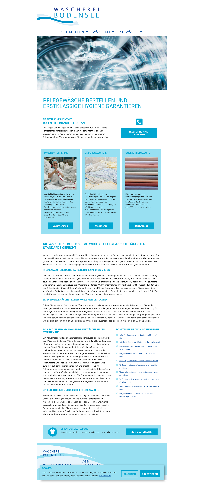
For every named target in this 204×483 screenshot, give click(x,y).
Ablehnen (129, 474)
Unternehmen (74, 31)
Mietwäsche (131, 31)
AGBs (86, 461)
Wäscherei (103, 31)
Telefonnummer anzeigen (139, 133)
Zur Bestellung (141, 431)
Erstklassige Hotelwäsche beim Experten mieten (138, 360)
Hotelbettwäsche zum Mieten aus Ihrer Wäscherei (139, 342)
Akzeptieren (150, 474)
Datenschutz (105, 475)
